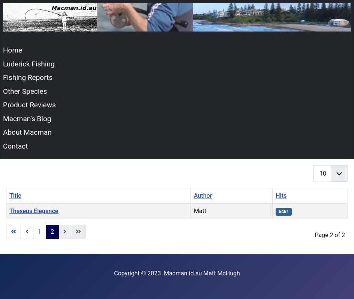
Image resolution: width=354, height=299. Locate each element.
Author (203, 195)
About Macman (27, 132)
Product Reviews (29, 105)
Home (12, 50)
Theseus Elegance (33, 211)
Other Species (25, 91)
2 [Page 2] (52, 231)
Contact (15, 146)
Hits (281, 195)
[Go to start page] (13, 232)
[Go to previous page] (27, 232)
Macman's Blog (27, 118)
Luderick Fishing (29, 64)
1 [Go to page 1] (39, 231)
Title (15, 195)
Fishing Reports (27, 77)
